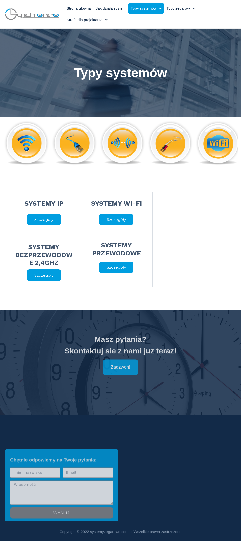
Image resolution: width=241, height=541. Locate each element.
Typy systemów (146, 8)
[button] (44, 219)
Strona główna (79, 8)
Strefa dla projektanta (87, 20)
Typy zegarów (181, 8)
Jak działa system (111, 8)
